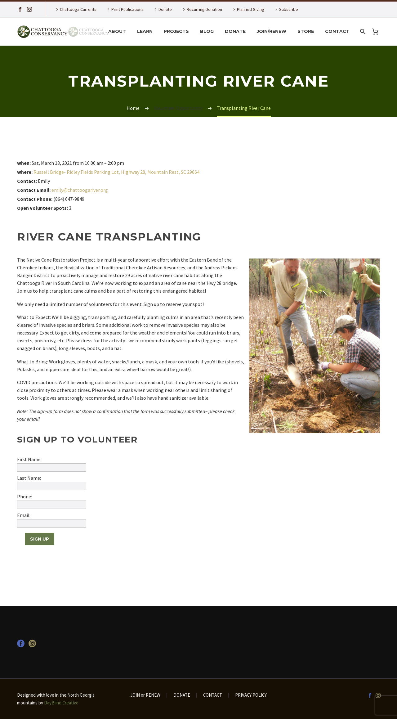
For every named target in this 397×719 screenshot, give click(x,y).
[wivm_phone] (51, 505)
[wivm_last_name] (51, 486)
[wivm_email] (51, 523)
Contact (337, 31)
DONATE (181, 695)
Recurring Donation (204, 9)
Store (305, 31)
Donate (165, 9)
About (117, 31)
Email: (23, 515)
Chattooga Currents (78, 9)
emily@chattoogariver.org (79, 190)
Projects (176, 31)
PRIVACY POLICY (251, 695)
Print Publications (127, 9)
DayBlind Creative (61, 703)
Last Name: (29, 478)
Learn (145, 31)
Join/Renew (271, 31)
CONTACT (212, 695)
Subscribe (288, 9)
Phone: (24, 496)
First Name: (29, 459)
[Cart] (377, 31)
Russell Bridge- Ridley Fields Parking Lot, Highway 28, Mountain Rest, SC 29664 (116, 172)
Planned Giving (250, 9)
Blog (207, 31)
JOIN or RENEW (145, 695)
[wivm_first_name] (51, 467)
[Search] (362, 31)
